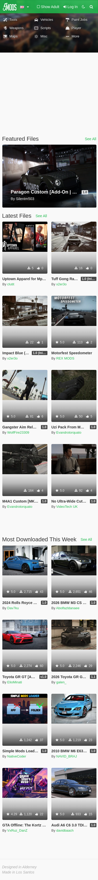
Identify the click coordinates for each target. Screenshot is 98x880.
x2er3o (61, 284)
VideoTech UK (67, 507)
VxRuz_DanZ (17, 830)
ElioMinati (14, 682)
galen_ (61, 682)
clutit (10, 284)
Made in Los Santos (18, 872)
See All (90, 139)
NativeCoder (16, 756)
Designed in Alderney (19, 867)
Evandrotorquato (68, 432)
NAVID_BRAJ (66, 756)
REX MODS (65, 358)
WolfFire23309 (18, 432)
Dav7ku (13, 608)
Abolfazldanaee (67, 608)
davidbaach (65, 830)
